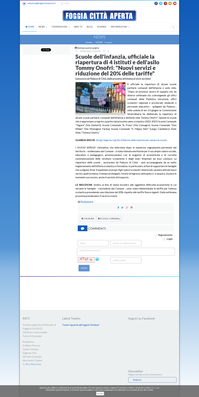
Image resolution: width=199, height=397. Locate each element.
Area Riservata (32, 364)
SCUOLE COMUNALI (109, 218)
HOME (29, 26)
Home (88, 42)
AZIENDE (101, 26)
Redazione (87, 201)
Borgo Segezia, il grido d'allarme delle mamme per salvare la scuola (131, 139)
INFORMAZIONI (120, 27)
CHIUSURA (88, 218)
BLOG (90, 26)
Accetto (100, 393)
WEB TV (78, 26)
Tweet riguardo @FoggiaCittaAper (80, 324)
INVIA (84, 268)
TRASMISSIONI (60, 27)
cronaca (108, 42)
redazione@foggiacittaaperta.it (39, 3)
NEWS (43, 27)
